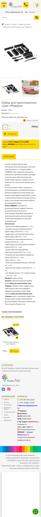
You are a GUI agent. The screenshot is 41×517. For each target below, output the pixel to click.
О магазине (8, 405)
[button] (35, 55)
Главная (7, 24)
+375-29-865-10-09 (26, 403)
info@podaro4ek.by (24, 440)
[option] (11, 339)
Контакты (7, 417)
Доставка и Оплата (7, 408)
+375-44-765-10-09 (26, 400)
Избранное (7, 420)
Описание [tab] (8, 156)
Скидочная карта (9, 412)
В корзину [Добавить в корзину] (12, 134)
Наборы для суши (24, 24)
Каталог (14, 24)
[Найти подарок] (36, 17)
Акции (6, 415)
